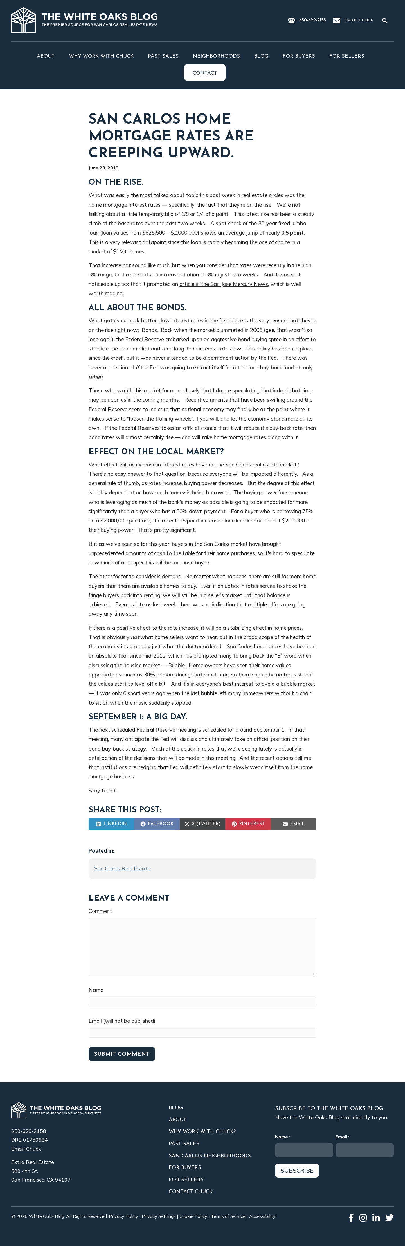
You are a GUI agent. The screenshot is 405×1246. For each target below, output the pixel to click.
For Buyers (299, 56)
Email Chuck (359, 20)
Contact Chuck (191, 1191)
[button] (386, 20)
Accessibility (262, 1216)
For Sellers (346, 56)
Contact (205, 73)
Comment (100, 911)
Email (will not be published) (122, 1020)
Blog (261, 56)
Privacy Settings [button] (159, 1216)
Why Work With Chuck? (202, 1132)
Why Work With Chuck (101, 56)
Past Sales (163, 56)
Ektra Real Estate (32, 1162)
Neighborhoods (216, 56)
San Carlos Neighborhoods (210, 1156)
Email (343, 1137)
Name (96, 989)
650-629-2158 (312, 20)
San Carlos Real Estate (122, 868)
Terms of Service (228, 1216)
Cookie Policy (193, 1216)
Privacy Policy (123, 1216)
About (46, 56)
